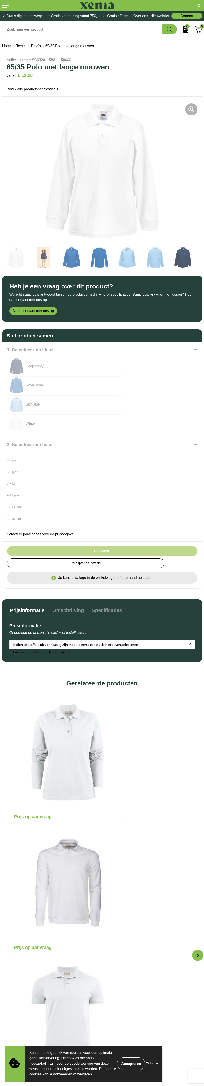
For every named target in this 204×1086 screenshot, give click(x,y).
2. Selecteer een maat (30, 406)
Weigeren (152, 1063)
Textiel (21, 46)
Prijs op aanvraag (33, 753)
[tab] (26, 572)
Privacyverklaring (16, 987)
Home (7, 46)
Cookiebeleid (12, 980)
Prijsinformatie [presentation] (26, 571)
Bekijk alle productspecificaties (33, 89)
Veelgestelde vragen (120, 927)
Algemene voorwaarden (21, 973)
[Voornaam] (51, 1043)
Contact (186, 16)
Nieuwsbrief (159, 16)
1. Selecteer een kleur (30, 349)
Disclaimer (10, 993)
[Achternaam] (152, 1043)
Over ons (140, 16)
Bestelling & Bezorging (122, 913)
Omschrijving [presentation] (67, 571)
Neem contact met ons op (33, 311)
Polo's (36, 46)
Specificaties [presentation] (104, 571)
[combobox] (82, 29)
